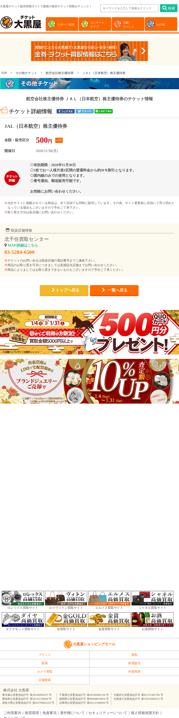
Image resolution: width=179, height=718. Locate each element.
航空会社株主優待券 (60, 73)
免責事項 (49, 713)
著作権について (72, 713)
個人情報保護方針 (145, 713)
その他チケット (26, 73)
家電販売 (134, 663)
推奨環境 (32, 713)
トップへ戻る (67, 290)
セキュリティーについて (107, 713)
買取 (134, 655)
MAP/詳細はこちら (23, 245)
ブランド (44, 655)
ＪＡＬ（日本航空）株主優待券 (104, 73)
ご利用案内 (12, 713)
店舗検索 (44, 680)
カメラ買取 (44, 671)
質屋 (45, 663)
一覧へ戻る (118, 290)
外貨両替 (134, 671)
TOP (4, 73)
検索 (168, 8)
